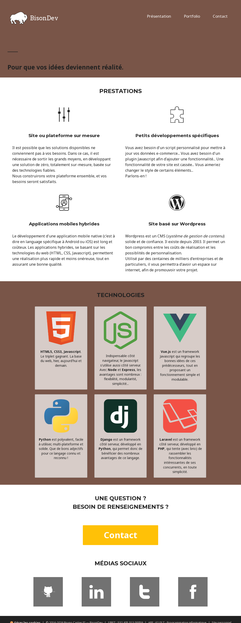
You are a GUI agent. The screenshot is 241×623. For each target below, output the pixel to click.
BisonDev (34, 18)
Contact (220, 16)
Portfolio (192, 16)
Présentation (159, 16)
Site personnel (221, 616)
